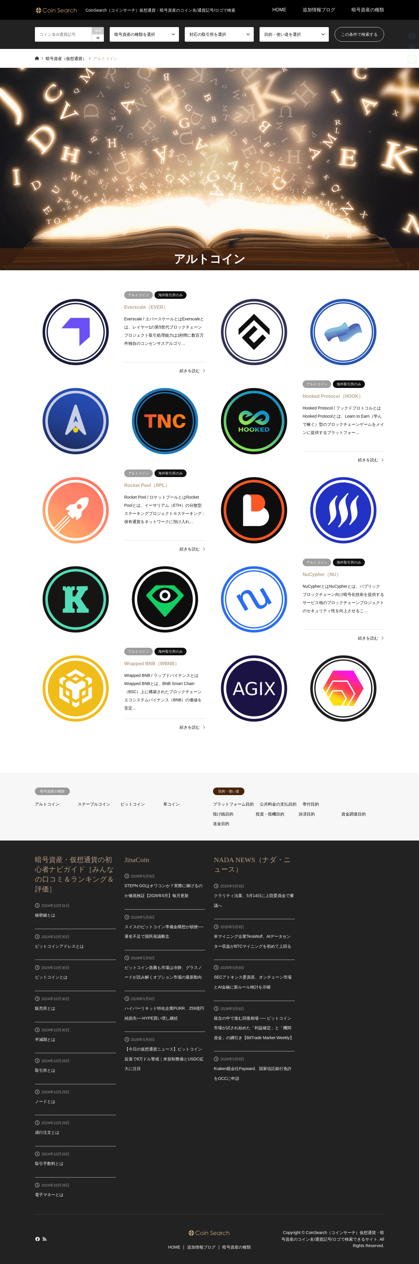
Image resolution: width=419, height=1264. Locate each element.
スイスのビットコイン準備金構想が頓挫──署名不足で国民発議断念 (164, 931)
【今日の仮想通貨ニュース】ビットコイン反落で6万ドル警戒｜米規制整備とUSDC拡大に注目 (164, 1059)
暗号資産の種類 (367, 9)
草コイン (171, 804)
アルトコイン (47, 804)
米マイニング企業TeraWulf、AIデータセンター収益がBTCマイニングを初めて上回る (252, 941)
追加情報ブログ (319, 9)
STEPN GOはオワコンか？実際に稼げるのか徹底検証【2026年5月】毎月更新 (164, 890)
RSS (44, 1239)
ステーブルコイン (94, 804)
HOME (279, 9)
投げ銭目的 (223, 814)
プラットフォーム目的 (233, 804)
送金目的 (221, 823)
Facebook (37, 1239)
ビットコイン (132, 804)
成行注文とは (47, 1132)
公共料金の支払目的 (278, 804)
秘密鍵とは (45, 915)
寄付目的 (311, 804)
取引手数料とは (49, 1163)
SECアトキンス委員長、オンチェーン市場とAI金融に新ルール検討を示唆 (253, 982)
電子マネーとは (49, 1194)
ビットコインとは (51, 977)
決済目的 (307, 814)
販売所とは (45, 1008)
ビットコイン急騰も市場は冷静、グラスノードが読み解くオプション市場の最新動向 (163, 972)
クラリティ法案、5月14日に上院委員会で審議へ (254, 900)
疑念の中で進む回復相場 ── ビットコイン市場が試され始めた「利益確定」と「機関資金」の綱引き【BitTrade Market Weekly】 (254, 1028)
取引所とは (45, 1070)
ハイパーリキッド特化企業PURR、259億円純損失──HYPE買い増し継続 (164, 1013)
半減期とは (45, 1039)
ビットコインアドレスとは (59, 946)
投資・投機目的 (270, 814)
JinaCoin (137, 860)
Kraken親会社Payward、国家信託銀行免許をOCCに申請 (253, 1073)
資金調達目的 (353, 814)
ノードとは (45, 1101)
